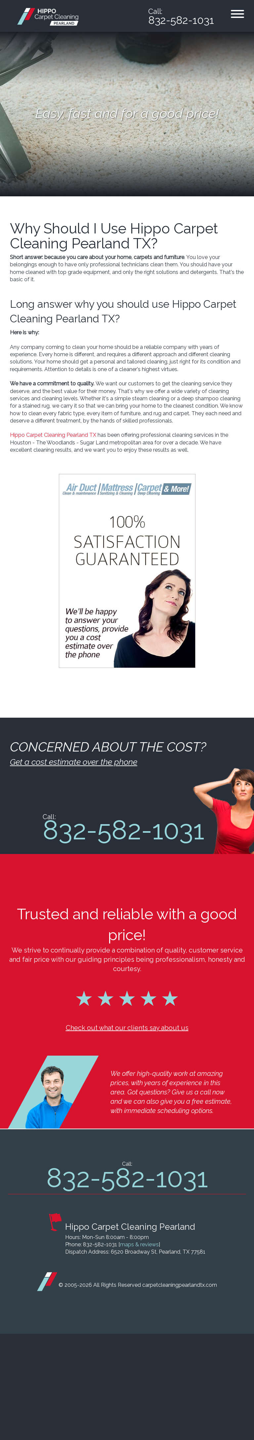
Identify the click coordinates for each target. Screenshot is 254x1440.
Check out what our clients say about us (127, 1134)
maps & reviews (139, 1350)
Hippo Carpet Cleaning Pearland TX (53, 435)
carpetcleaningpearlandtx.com (179, 1391)
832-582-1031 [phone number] (181, 20)
